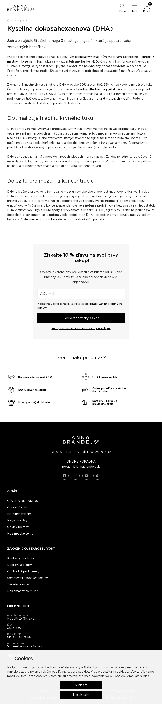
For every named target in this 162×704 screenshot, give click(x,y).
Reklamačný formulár (22, 591)
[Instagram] (76, 476)
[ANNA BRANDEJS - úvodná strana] (81, 442)
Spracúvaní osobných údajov (27, 578)
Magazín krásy (17, 520)
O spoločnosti (17, 507)
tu (138, 671)
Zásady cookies (18, 584)
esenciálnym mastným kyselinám (98, 57)
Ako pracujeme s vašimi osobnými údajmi (81, 328)
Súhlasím (81, 685)
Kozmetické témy (20, 533)
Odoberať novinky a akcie (81, 318)
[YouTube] (86, 476)
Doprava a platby (19, 565)
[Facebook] (65, 476)
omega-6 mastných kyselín (111, 98)
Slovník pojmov (20, 20)
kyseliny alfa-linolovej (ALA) (96, 89)
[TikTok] (97, 476)
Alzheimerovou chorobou (38, 219)
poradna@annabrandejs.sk (81, 466)
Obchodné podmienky (23, 571)
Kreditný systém (19, 514)
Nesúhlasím (81, 694)
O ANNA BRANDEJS (22, 501)
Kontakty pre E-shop (22, 558)
